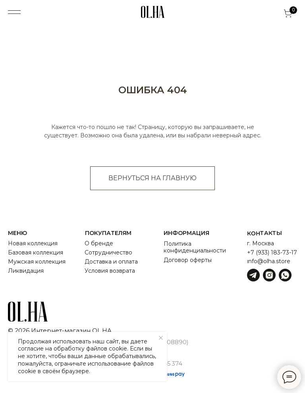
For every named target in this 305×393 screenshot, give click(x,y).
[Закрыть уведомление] (161, 338)
